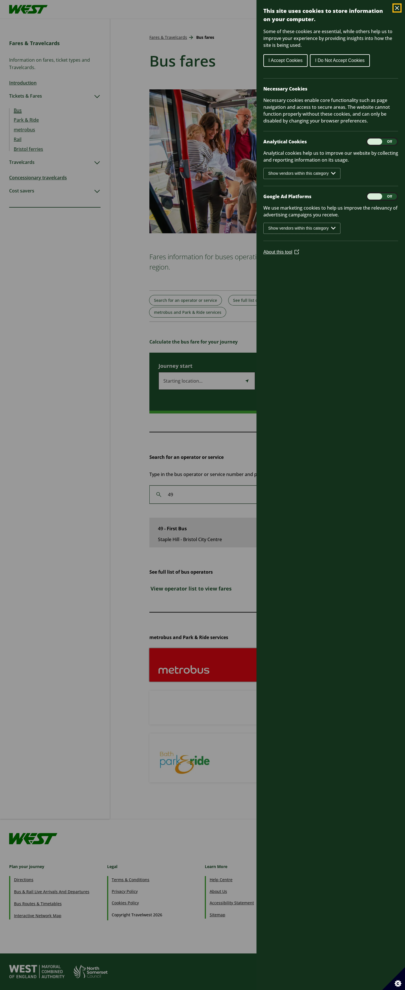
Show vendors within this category (302, 173)
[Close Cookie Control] (397, 8)
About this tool (281, 252)
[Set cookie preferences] (393, 978)
